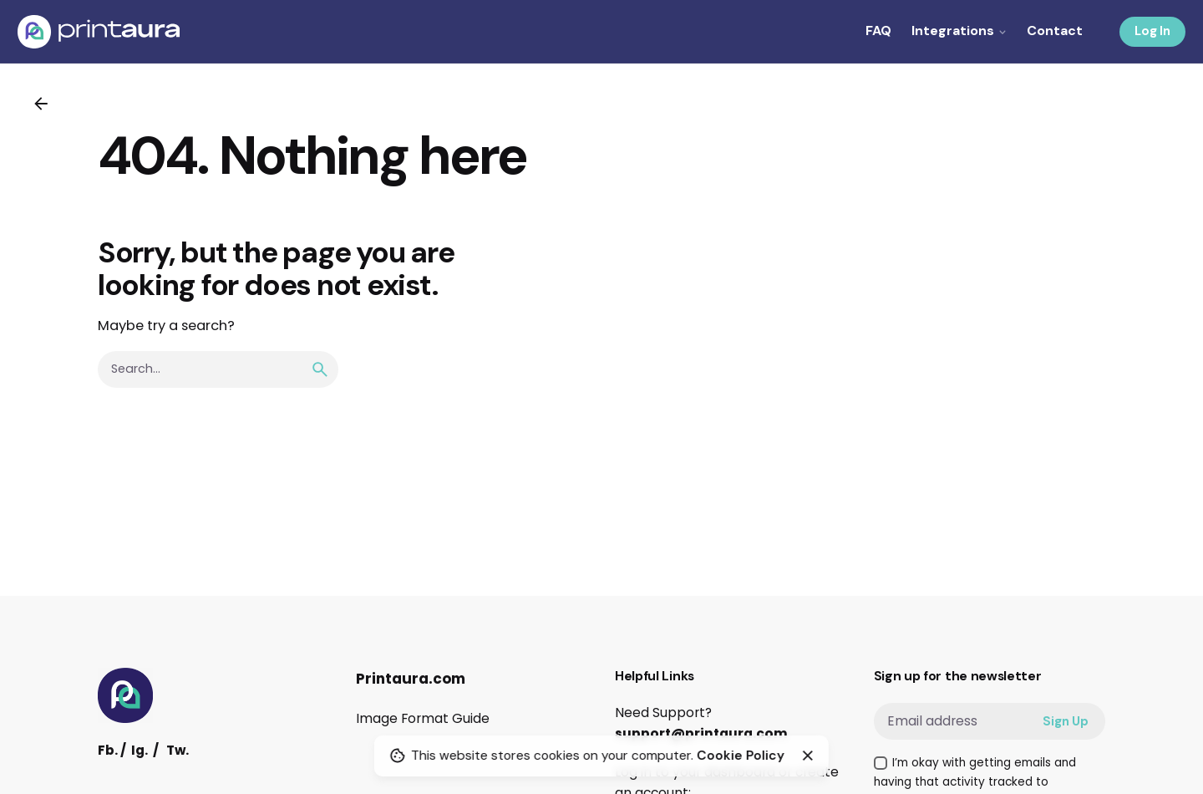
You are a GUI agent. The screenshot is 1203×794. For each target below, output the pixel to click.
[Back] (41, 103)
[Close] (808, 755)
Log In (1152, 31)
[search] (320, 369)
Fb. (108, 750)
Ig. (139, 750)
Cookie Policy (740, 755)
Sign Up (1066, 721)
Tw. (177, 750)
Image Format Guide (423, 718)
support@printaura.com (701, 733)
